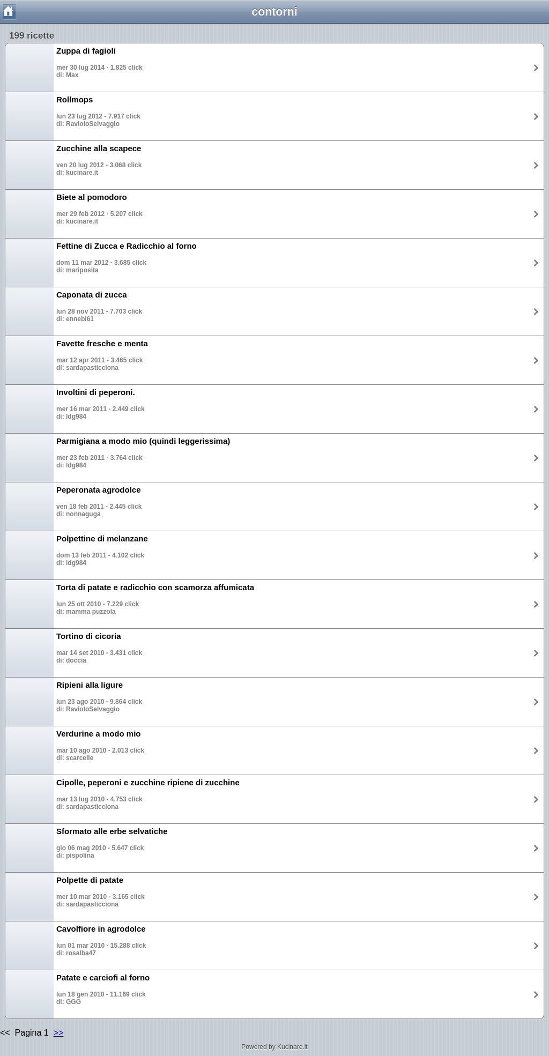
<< (6, 1032)
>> (59, 1032)
